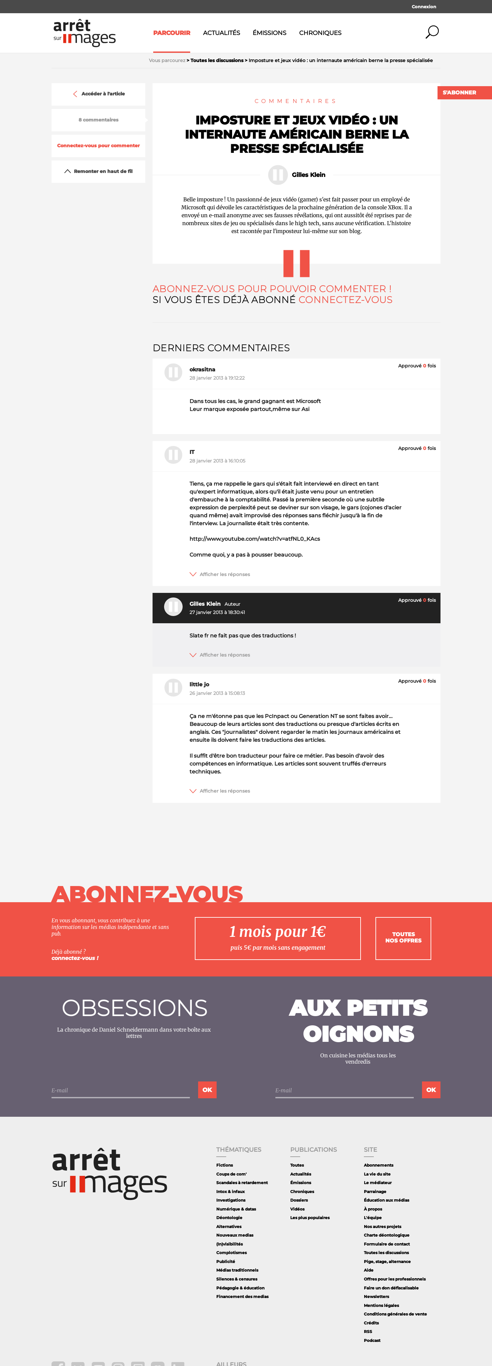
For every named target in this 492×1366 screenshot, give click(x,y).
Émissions (269, 33)
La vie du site (377, 1174)
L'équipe (373, 1217)
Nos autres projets (382, 1226)
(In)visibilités (229, 1244)
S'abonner (459, 92)
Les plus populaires (310, 1217)
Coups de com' (231, 1174)
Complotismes (231, 1252)
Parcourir (171, 33)
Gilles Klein (308, 175)
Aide (368, 1270)
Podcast (372, 1340)
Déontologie (229, 1217)
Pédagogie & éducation (240, 1287)
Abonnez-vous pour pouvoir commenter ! (272, 288)
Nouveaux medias (234, 1235)
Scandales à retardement (242, 1182)
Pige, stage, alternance (387, 1261)
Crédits (371, 1322)
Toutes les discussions (386, 1252)
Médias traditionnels (237, 1270)
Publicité (225, 1261)
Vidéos (297, 1209)
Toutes (297, 1165)
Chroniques (320, 33)
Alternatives (228, 1226)
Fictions (224, 1165)
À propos (373, 1209)
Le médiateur (378, 1182)
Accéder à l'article (98, 94)
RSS (368, 1331)
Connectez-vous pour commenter (98, 146)
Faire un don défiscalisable (391, 1287)
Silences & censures (236, 1279)
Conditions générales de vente (395, 1314)
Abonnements (378, 1165)
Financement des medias (242, 1296)
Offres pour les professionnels (395, 1279)
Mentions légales (381, 1305)
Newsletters (376, 1296)
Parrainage (375, 1191)
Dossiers (299, 1200)
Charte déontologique (386, 1235)
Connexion (424, 6)
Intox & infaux (230, 1191)
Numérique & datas (236, 1209)
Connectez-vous (346, 299)
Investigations (230, 1200)
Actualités (221, 33)
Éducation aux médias (386, 1200)
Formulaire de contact (387, 1244)
